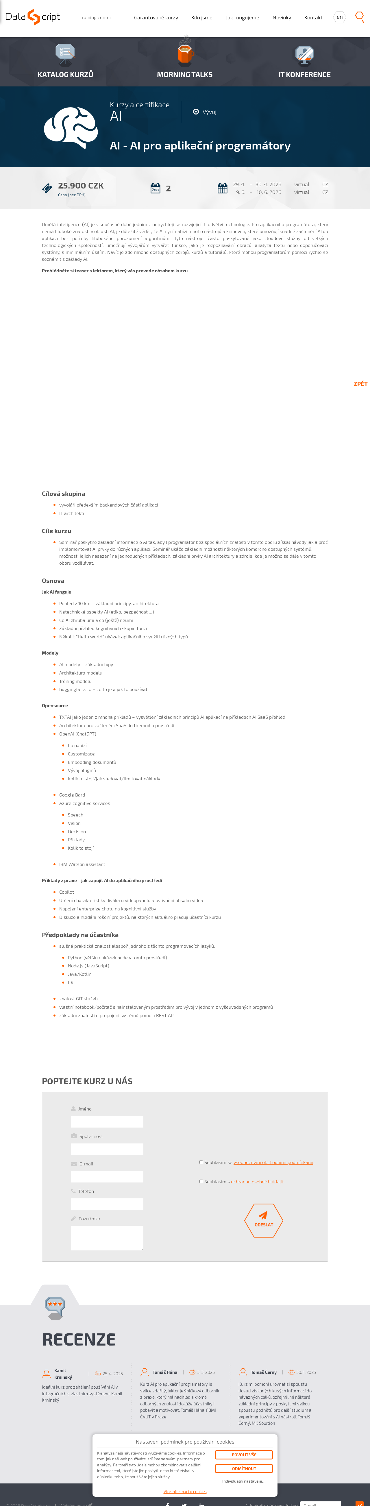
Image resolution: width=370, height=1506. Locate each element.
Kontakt (313, 17)
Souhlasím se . (259, 1133)
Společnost (91, 1124)
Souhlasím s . (244, 1142)
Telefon (86, 1156)
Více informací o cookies (185, 1491)
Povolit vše (244, 1454)
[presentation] (243, 1114)
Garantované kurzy (156, 17)
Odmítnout (244, 1468)
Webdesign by (76, 1447)
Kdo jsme (201, 17)
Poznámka (89, 1172)
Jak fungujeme (242, 17)
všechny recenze (185, 1398)
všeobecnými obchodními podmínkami (273, 1133)
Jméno (85, 1108)
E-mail (86, 1140)
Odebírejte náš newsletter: (287, 1446)
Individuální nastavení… (244, 1481)
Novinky (282, 17)
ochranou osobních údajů (257, 1142)
